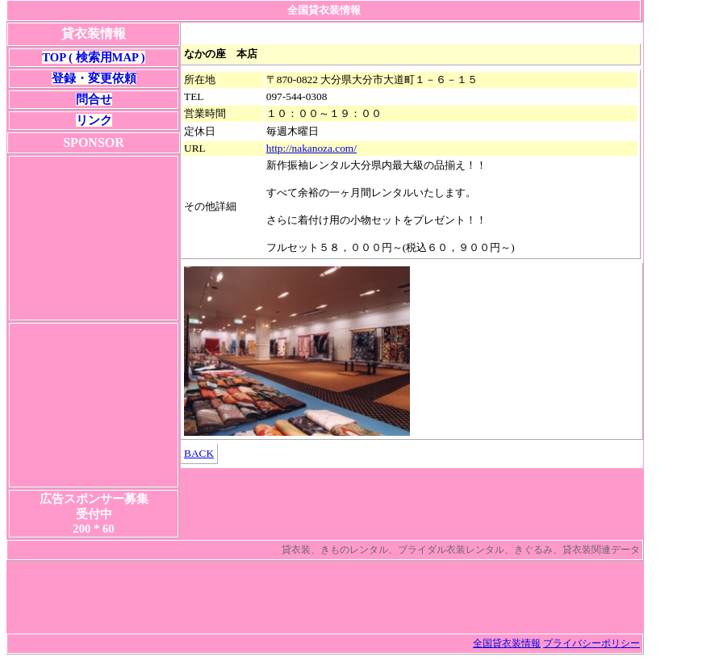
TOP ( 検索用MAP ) (93, 57)
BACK (199, 453)
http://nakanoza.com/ (311, 148)
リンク (94, 120)
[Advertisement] (93, 238)
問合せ (94, 99)
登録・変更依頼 (94, 78)
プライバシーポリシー (591, 643)
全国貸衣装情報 (507, 643)
